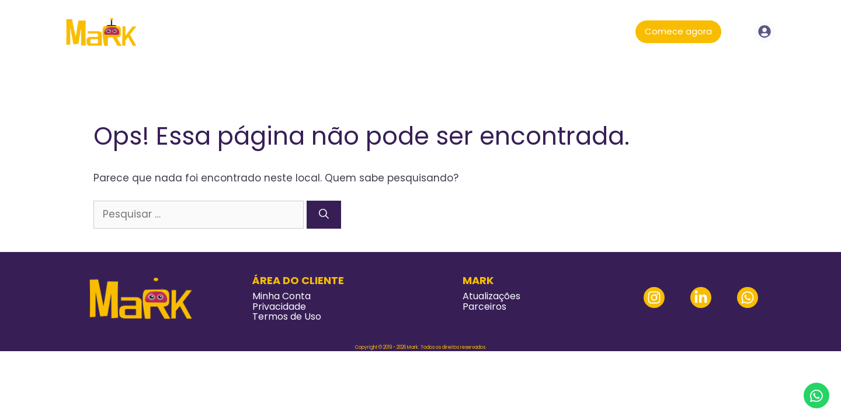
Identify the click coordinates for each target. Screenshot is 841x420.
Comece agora (678, 31)
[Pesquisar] (324, 215)
